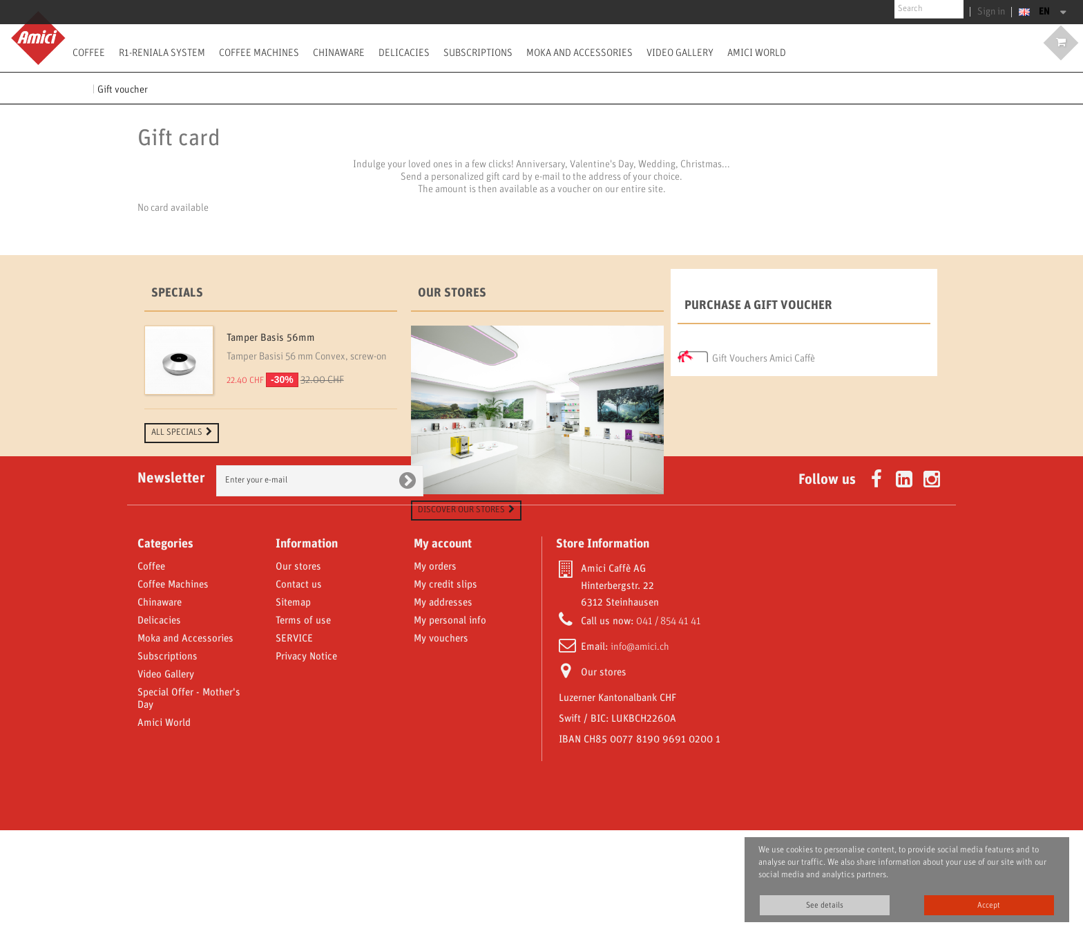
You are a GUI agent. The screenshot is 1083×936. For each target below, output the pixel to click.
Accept (988, 905)
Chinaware (339, 52)
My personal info (450, 726)
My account (443, 649)
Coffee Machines (259, 52)
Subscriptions (477, 52)
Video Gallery (679, 52)
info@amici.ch (640, 753)
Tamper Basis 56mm (271, 338)
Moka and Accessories (579, 52)
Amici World (756, 52)
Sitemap (293, 708)
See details (824, 905)
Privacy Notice (306, 762)
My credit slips (445, 690)
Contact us (299, 690)
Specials (177, 293)
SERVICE (294, 744)
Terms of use (303, 726)
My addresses (443, 708)
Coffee (89, 52)
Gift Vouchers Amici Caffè (763, 354)
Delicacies (404, 52)
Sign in (993, 12)
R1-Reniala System (162, 52)
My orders (435, 672)
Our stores (452, 293)
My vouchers (441, 744)
